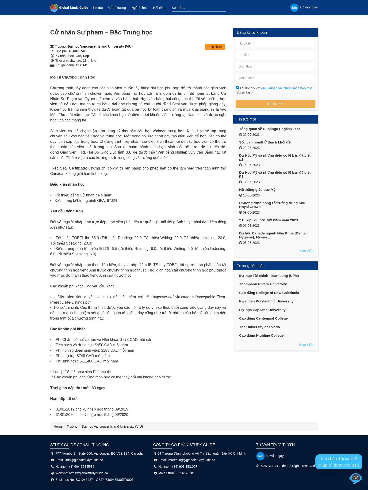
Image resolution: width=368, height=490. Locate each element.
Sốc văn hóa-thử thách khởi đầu (265, 142)
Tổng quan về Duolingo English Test (269, 129)
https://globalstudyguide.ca (88, 473)
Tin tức (98, 8)
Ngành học (139, 8)
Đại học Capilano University (262, 310)
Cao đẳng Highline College (261, 335)
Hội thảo (159, 8)
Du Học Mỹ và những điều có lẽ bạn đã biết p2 (274, 157)
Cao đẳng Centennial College (263, 318)
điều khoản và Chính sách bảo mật (286, 88)
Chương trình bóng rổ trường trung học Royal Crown (272, 205)
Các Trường (117, 8)
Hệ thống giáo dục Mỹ (257, 190)
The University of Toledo (259, 327)
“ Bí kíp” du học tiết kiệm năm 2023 (268, 220)
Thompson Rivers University (263, 284)
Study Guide (277, 466)
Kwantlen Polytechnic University (266, 301)
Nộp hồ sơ (215, 47)
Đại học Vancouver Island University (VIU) (100, 46)
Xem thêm (306, 251)
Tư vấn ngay (270, 456)
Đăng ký (275, 104)
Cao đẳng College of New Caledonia (269, 293)
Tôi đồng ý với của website (274, 90)
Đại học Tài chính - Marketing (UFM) (269, 276)
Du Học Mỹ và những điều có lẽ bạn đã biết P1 (274, 174)
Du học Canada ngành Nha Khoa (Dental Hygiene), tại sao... (273, 235)
